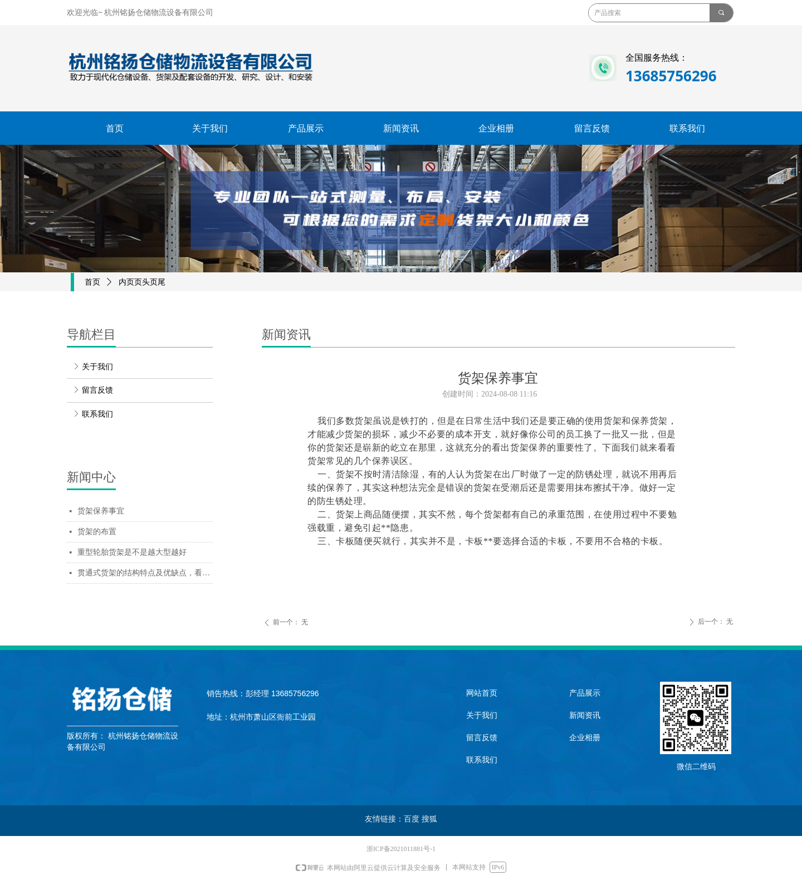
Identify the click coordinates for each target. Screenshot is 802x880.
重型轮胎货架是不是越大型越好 (132, 552)
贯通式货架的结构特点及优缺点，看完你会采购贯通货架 (145, 573)
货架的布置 (96, 531)
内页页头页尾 (142, 282)
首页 (92, 282)
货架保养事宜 (100, 511)
